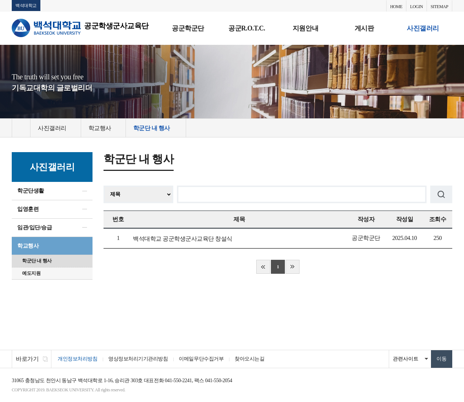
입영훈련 (28, 209)
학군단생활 (30, 191)
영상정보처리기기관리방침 (138, 359)
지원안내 (305, 28)
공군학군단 (188, 28)
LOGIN (416, 6)
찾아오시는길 (249, 359)
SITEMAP (439, 6)
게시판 (364, 28)
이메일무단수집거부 (201, 359)
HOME (396, 6)
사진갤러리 (423, 28)
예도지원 (31, 273)
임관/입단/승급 (34, 227)
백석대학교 (26, 5)
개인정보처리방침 (77, 359)
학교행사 (28, 246)
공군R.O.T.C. (246, 28)
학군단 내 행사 (37, 260)
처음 (263, 267)
